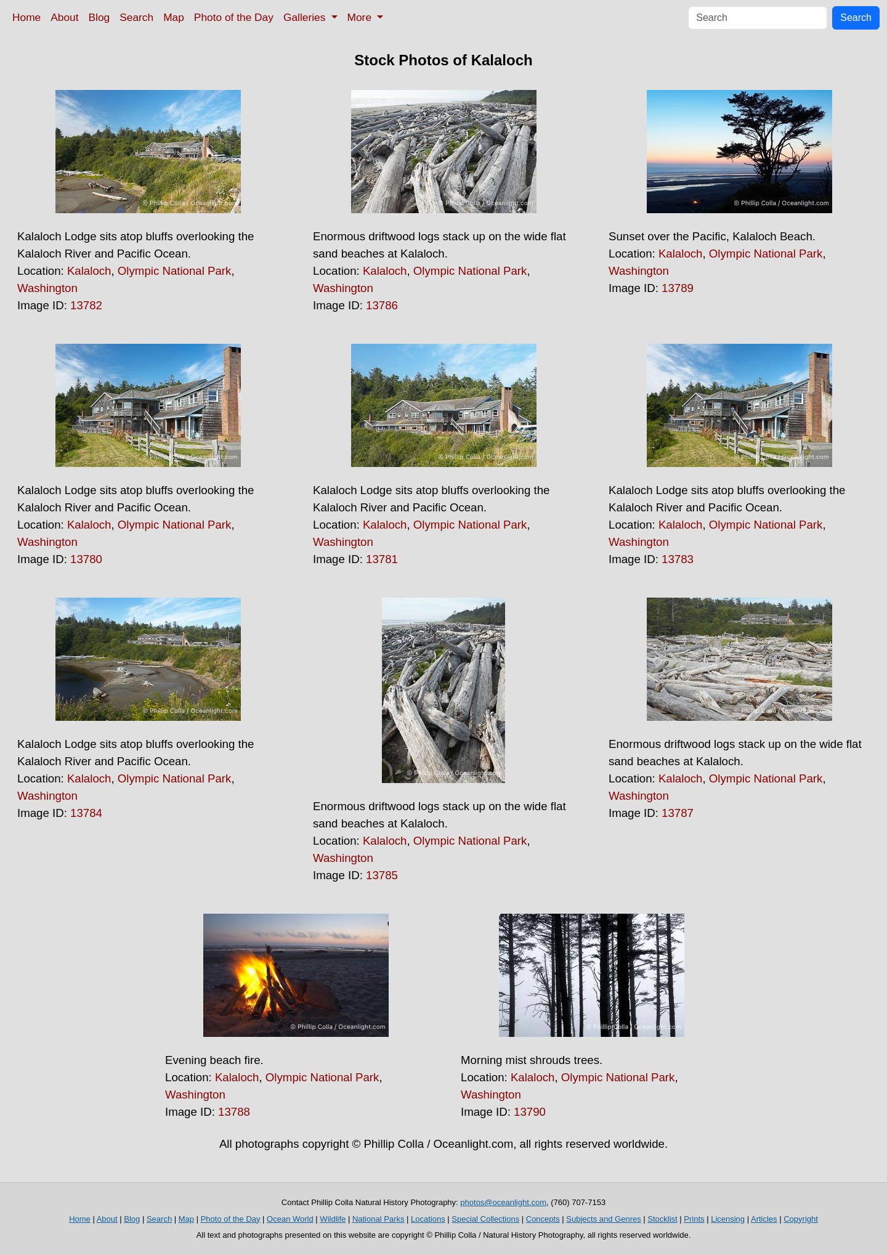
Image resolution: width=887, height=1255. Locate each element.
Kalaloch (89, 270)
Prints (694, 1219)
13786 (382, 305)
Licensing (728, 1219)
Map (173, 17)
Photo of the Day (233, 17)
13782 (86, 305)
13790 (530, 1111)
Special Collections (485, 1219)
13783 (678, 559)
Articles (764, 1219)
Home (26, 17)
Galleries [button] (305, 17)
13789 (678, 288)
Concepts (543, 1219)
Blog (99, 17)
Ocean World (290, 1219)
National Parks (378, 1219)
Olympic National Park (175, 270)
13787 (678, 812)
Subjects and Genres (603, 1219)
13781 (382, 559)
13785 (382, 875)
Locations (428, 1219)
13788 (234, 1111)
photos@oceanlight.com (503, 1202)
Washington (47, 288)
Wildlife (333, 1219)
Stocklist (662, 1219)
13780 (86, 559)
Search (136, 17)
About (64, 17)
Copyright (801, 1219)
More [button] (361, 17)
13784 (86, 812)
